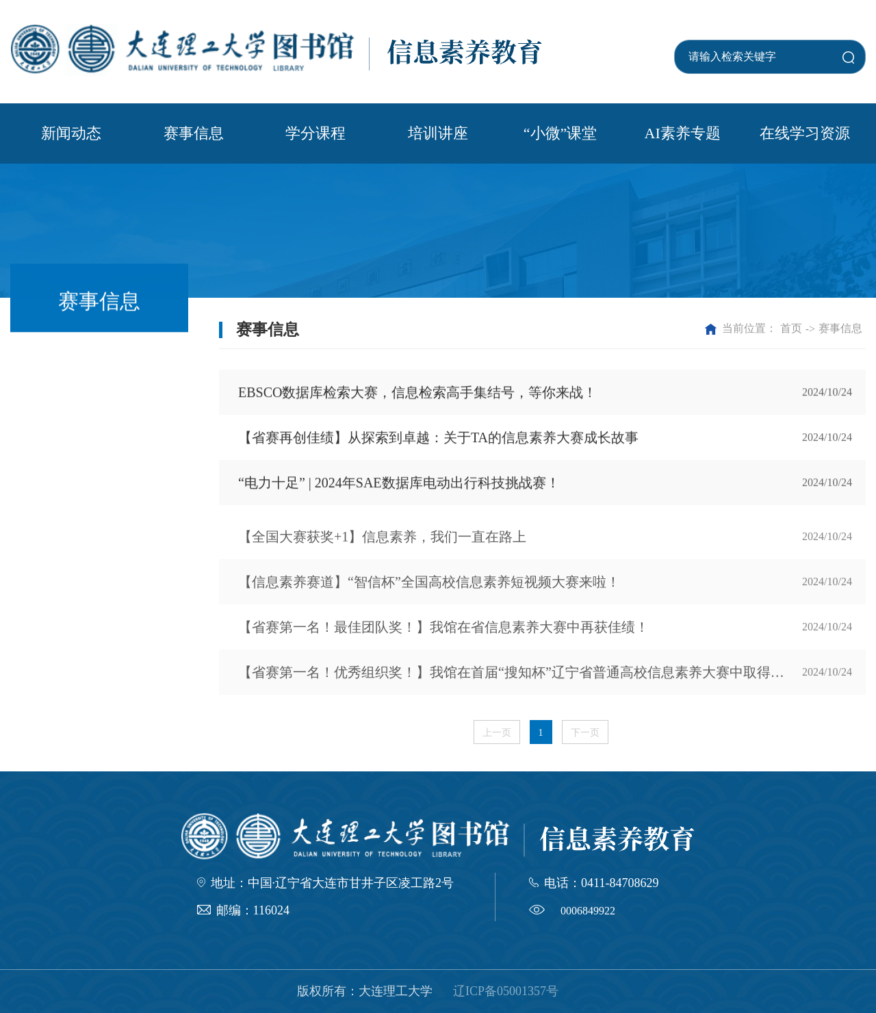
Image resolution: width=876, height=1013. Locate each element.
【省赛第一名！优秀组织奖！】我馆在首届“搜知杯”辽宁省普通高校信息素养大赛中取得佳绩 (517, 683)
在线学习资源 (805, 133)
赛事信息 (194, 133)
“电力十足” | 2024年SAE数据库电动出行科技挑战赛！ (399, 484)
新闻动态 (71, 133)
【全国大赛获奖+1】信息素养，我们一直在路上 (382, 548)
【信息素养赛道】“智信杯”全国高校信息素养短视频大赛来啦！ (429, 593)
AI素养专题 (683, 133)
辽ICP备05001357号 (505, 991)
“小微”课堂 (560, 133)
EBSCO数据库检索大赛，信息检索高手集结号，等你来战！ (417, 394)
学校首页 (697, 31)
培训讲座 (438, 133)
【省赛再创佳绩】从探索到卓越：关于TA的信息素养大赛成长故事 (438, 439)
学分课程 (315, 133)
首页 (791, 329)
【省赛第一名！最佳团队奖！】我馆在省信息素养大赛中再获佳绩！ (443, 638)
